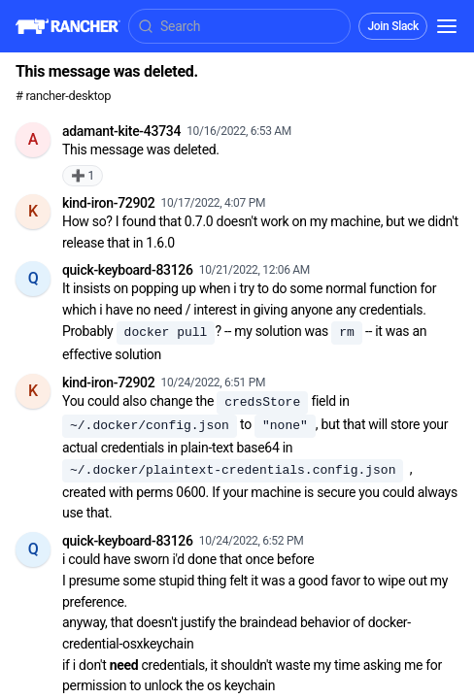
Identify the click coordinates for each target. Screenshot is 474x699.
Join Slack (393, 26)
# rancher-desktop (63, 95)
